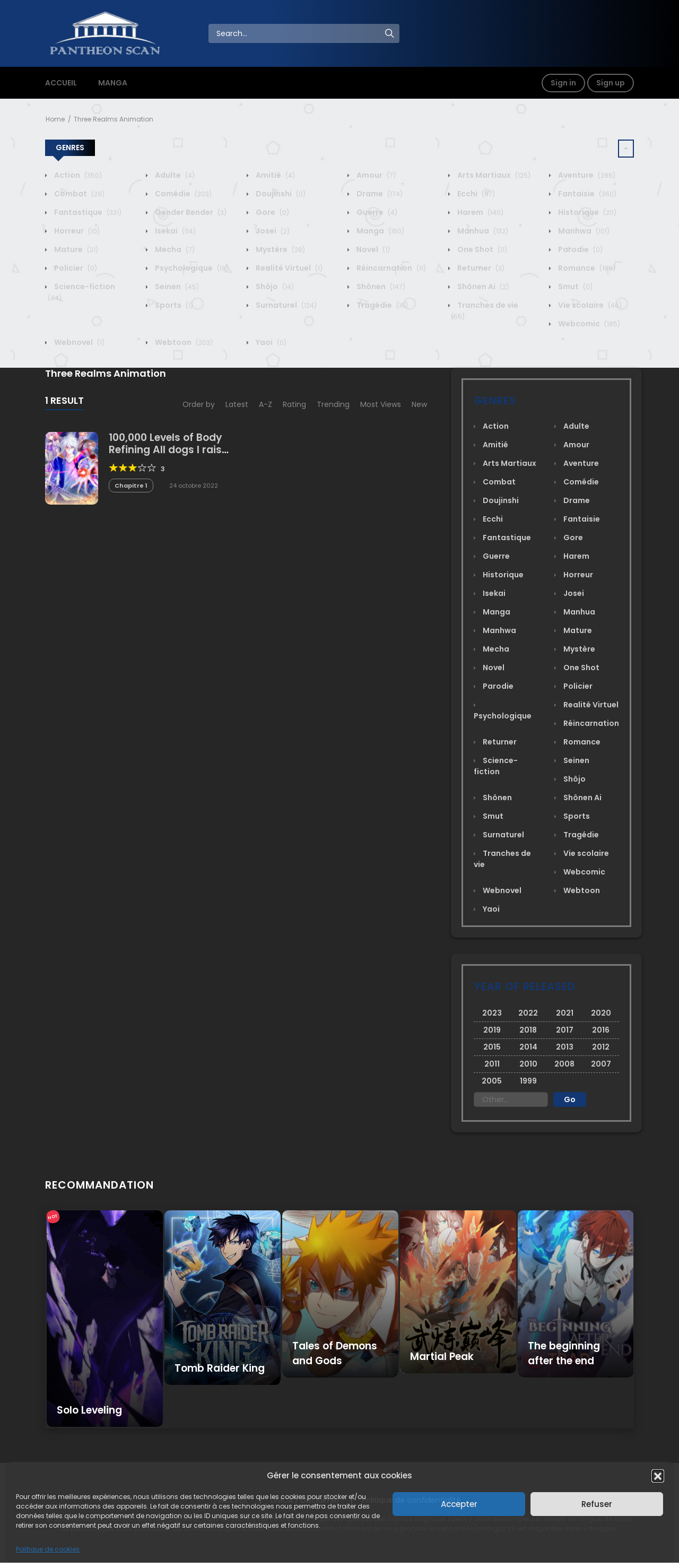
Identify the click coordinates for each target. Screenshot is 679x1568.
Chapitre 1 (131, 485)
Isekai (174, 231)
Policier (75, 268)
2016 (601, 1030)
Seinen (176, 286)
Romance (585, 268)
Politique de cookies (48, 1549)
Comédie (182, 193)
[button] (657, 1475)
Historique (586, 212)
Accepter (459, 1504)
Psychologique (191, 268)
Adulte (174, 175)
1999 (528, 1081)
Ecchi (475, 193)
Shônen (380, 286)
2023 (492, 1013)
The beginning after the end (564, 1353)
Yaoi (270, 342)
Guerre (376, 212)
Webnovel (79, 342)
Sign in (563, 82)
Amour (375, 175)
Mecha (174, 249)
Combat (79, 193)
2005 (492, 1081)
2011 (492, 1064)
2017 (564, 1030)
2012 (601, 1047)
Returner (480, 268)
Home (55, 119)
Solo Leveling (89, 1410)
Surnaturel (285, 305)
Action (77, 175)
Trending (333, 404)
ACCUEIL (61, 82)
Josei (272, 231)
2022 (528, 1013)
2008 (564, 1064)
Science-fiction (496, 766)
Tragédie (381, 305)
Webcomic (588, 323)
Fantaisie (586, 193)
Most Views (380, 404)
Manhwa (583, 231)
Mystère (279, 249)
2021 (564, 1013)
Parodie (579, 249)
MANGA (112, 82)
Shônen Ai (482, 286)
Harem (479, 212)
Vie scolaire (589, 305)
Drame (379, 193)
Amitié (274, 175)
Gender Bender (190, 212)
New (419, 404)
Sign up (610, 82)
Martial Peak (442, 1356)
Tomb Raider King (220, 1368)
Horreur (76, 231)
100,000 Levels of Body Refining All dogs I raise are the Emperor (168, 449)
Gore (271, 212)
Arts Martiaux (493, 175)
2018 (528, 1030)
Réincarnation (390, 268)
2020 (601, 1013)
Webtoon (183, 342)
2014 (528, 1047)
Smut (574, 286)
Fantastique (87, 212)
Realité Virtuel (288, 268)
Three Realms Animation (113, 119)
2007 (601, 1064)
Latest (236, 404)
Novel (372, 249)
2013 (564, 1047)
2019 (492, 1030)
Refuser (596, 1504)
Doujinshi (280, 193)
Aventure (585, 175)
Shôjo (274, 286)
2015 (492, 1047)
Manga (379, 231)
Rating (294, 404)
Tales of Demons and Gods (334, 1353)
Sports (173, 305)
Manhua (482, 231)
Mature (75, 249)
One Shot (481, 249)
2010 (528, 1064)
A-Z (265, 404)
